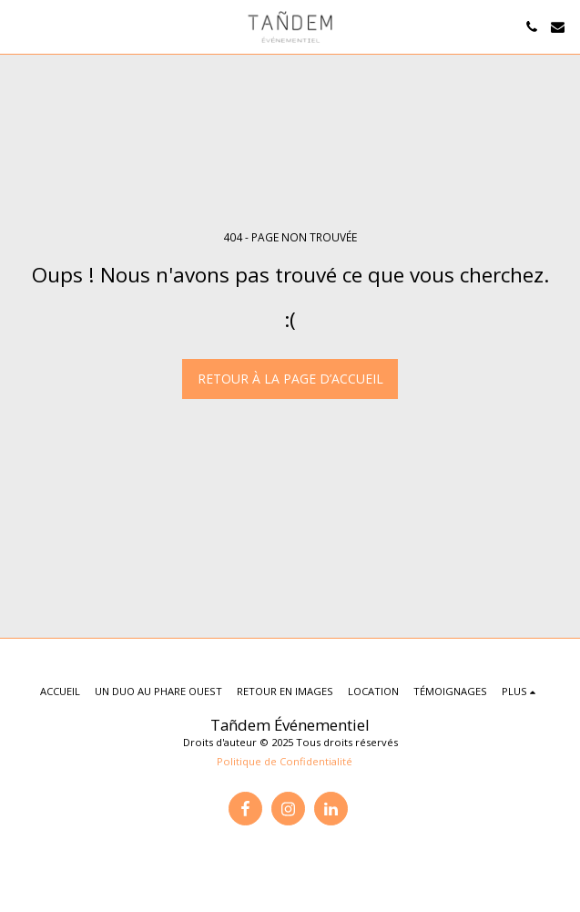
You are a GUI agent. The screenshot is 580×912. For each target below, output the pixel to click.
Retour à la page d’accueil (290, 378)
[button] (20, 26)
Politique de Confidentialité (284, 761)
